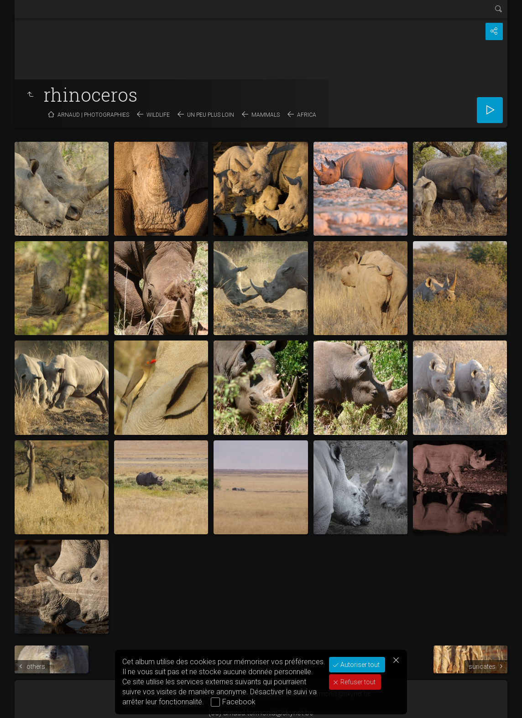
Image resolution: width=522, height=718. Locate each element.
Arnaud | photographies (93, 115)
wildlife (158, 115)
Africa (306, 115)
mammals (265, 115)
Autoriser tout (359, 664)
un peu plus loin (210, 115)
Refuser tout (357, 682)
